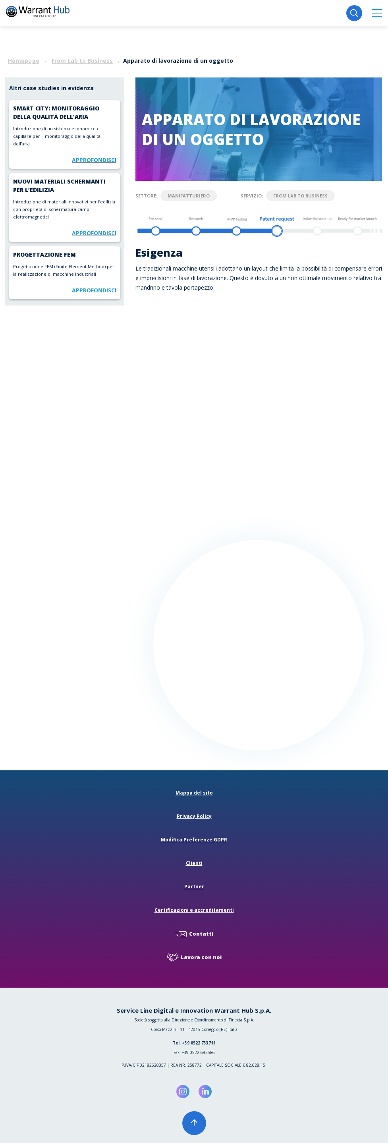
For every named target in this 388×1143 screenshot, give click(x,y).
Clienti (194, 863)
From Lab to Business (82, 60)
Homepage (23, 60)
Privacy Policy (194, 816)
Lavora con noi (194, 957)
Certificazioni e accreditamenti (194, 910)
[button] (377, 13)
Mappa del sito (194, 792)
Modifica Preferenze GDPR (194, 839)
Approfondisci (94, 160)
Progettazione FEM (44, 254)
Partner (194, 886)
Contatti (194, 934)
